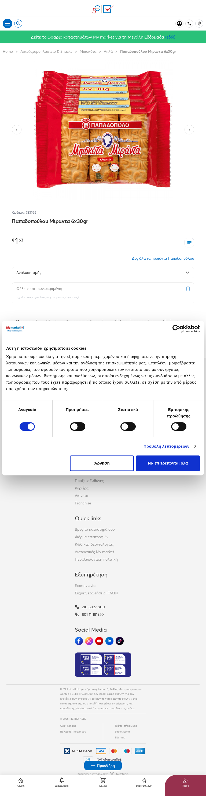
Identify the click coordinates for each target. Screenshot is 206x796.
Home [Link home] (8, 51)
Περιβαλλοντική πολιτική (96, 559)
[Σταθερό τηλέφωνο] (189, 24)
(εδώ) (170, 37)
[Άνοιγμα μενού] (7, 23)
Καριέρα (82, 488)
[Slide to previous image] (16, 129)
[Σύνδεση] (179, 24)
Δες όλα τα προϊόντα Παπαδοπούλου (163, 258)
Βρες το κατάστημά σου (95, 529)
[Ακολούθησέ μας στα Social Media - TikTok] (120, 641)
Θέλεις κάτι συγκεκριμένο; (39, 288)
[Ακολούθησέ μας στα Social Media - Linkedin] (109, 641)
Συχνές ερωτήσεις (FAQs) (96, 593)
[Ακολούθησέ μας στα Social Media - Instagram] (89, 641)
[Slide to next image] (189, 129)
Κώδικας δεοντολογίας (94, 544)
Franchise (83, 503)
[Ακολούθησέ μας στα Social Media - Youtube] (99, 641)
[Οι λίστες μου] (189, 242)
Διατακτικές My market (94, 551)
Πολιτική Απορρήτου (73, 731)
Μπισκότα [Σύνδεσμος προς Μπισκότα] (88, 51)
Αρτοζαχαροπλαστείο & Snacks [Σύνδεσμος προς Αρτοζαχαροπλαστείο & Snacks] (46, 51)
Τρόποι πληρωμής (126, 725)
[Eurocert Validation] (103, 664)
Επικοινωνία (85, 585)
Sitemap (120, 737)
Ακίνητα (81, 495)
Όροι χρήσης (68, 725)
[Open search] (18, 24)
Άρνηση (102, 463)
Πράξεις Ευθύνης (89, 480)
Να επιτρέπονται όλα (168, 463)
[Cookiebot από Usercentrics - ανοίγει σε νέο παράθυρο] (176, 329)
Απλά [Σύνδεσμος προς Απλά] (108, 51)
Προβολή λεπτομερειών (167, 446)
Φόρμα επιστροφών (91, 536)
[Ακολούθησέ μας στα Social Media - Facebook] (79, 641)
